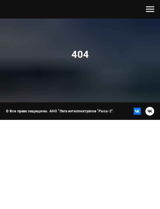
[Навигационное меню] (150, 9)
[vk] (149, 111)
